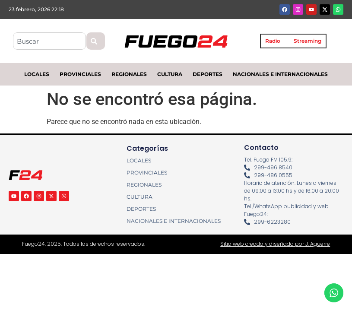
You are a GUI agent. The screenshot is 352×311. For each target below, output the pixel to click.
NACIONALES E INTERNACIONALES (280, 74)
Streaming (307, 41)
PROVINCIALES (80, 74)
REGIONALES (129, 74)
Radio (272, 41)
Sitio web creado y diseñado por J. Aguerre (275, 244)
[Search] (95, 41)
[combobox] (49, 41)
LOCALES (36, 74)
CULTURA (169, 74)
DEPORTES (207, 74)
